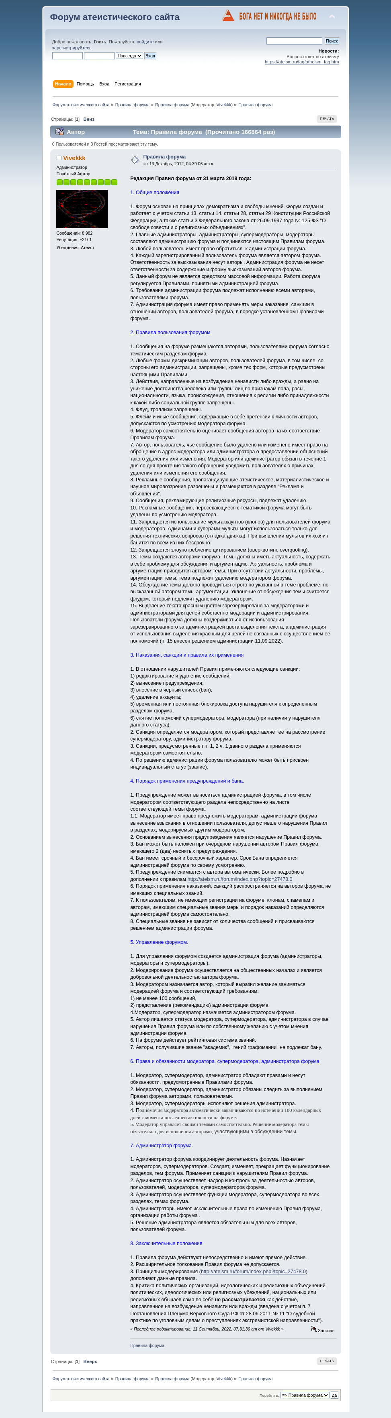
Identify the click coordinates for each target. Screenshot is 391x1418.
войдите (145, 41)
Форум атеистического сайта (115, 17)
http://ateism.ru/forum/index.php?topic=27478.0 (240, 879)
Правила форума (164, 157)
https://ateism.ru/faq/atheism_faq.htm (302, 61)
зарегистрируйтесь (72, 47)
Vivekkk (224, 104)
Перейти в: (269, 1395)
